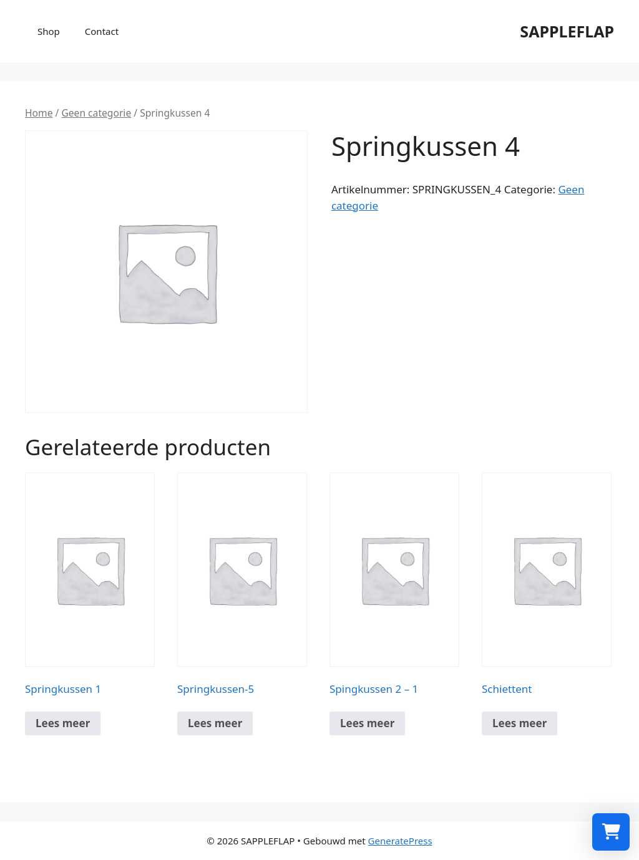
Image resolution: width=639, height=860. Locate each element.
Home (38, 113)
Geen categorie (96, 113)
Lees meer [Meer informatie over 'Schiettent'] (519, 723)
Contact (102, 31)
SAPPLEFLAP (567, 31)
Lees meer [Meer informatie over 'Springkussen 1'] (63, 723)
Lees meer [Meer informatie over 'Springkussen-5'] (215, 723)
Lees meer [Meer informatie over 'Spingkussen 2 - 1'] (367, 723)
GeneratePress (400, 840)
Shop (48, 31)
